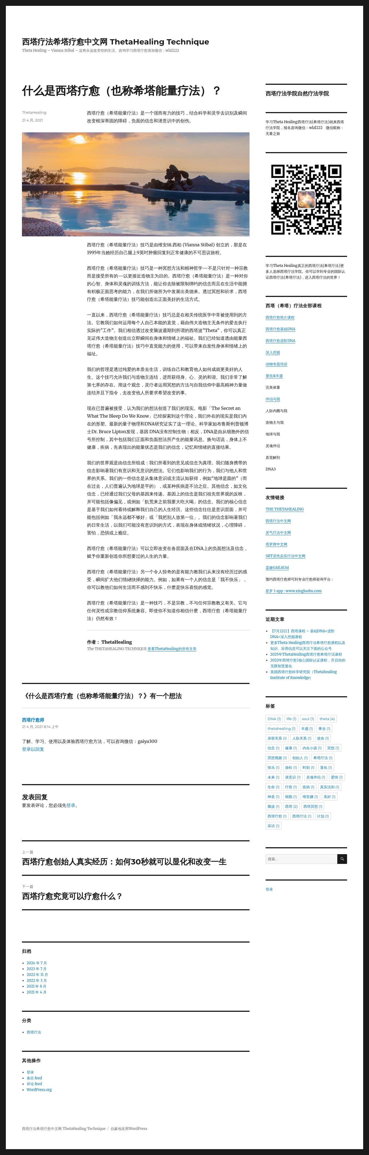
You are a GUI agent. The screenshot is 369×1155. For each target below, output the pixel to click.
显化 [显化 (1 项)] (326, 767)
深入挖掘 (273, 352)
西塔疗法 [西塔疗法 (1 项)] (301, 816)
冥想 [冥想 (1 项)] (333, 748)
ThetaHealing (34, 112)
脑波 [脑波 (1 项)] (274, 806)
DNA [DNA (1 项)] (274, 719)
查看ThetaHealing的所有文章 (172, 648)
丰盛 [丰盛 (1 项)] (307, 728)
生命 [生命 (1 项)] (274, 787)
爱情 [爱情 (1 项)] (337, 777)
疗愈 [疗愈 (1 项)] (291, 787)
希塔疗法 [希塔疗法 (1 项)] (323, 757)
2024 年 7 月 (37, 963)
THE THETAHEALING (285, 509)
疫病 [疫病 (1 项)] (309, 787)
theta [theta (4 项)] (327, 719)
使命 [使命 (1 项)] (323, 738)
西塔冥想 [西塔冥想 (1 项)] (313, 806)
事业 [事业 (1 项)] (324, 728)
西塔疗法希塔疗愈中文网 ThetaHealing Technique (115, 41)
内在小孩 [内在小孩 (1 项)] (312, 748)
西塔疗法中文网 (278, 521)
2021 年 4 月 (37, 992)
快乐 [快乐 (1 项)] (274, 767)
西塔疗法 (34, 1032)
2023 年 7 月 (37, 968)
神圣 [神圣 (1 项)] (274, 796)
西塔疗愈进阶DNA (280, 340)
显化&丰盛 (274, 375)
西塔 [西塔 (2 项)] (291, 806)
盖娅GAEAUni (277, 567)
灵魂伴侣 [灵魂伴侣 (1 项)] (315, 777)
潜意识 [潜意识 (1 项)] (293, 777)
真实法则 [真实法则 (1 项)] (329, 787)
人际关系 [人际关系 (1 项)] (301, 738)
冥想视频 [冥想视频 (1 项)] (277, 757)
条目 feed (34, 1078)
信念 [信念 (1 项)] (274, 748)
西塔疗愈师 (33, 720)
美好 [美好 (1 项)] (330, 796)
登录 (70, 805)
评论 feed (34, 1084)
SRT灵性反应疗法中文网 (285, 556)
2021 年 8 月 (37, 986)
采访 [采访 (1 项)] (274, 826)
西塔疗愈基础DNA (280, 329)
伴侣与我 (273, 399)
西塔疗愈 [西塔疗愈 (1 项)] (277, 816)
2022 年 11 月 (37, 974)
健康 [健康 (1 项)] (291, 748)
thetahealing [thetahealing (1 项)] (281, 728)
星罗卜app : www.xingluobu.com (293, 591)
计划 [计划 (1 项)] (323, 816)
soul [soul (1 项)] (308, 719)
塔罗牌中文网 (276, 544)
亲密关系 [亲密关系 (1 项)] (277, 738)
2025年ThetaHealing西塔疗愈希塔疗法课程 (306, 654)
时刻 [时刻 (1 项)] (309, 767)
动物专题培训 (276, 364)
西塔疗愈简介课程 (280, 317)
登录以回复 (33, 749)
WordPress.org (39, 1089)
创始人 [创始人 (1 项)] (300, 757)
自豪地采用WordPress (129, 1128)
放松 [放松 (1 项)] (291, 767)
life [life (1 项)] (291, 719)
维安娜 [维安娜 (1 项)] (310, 796)
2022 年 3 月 (37, 980)
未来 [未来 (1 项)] (274, 777)
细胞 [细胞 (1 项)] (291, 796)
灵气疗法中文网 (278, 532)
